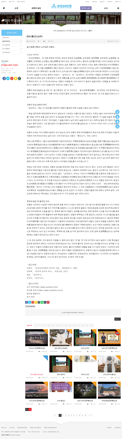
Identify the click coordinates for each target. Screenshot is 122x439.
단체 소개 (4, 427)
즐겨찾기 (3, 1)
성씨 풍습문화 (6, 52)
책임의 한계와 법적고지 (50, 427)
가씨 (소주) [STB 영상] (37, 348)
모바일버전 (118, 427)
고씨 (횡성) (61, 401)
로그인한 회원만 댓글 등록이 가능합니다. (73, 312)
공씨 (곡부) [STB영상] (85, 401)
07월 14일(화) (21, 1)
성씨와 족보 (5, 37)
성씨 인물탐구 (6, 48)
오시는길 (12, 427)
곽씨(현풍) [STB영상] (109, 401)
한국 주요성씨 (6, 41)
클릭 (90, 31)
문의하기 (109, 427)
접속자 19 (118, 1)
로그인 (87, 1)
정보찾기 (102, 1)
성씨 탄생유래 (6, 45)
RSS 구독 (11, 1)
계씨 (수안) (85, 374)
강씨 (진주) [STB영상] (109, 348)
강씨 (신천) (85, 348)
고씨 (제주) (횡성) (109, 374)
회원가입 (94, 1)
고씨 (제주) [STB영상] (36, 401)
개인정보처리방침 (22, 427)
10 (85, 415)
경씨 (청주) (61, 374)
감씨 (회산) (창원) (60, 348)
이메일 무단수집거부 (35, 427)
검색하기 (110, 1)
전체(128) (29, 325)
